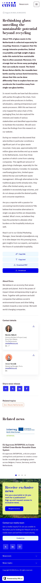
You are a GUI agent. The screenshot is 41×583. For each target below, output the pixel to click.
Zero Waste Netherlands (13, 405)
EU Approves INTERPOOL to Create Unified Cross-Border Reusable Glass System (19, 450)
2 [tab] (19, 476)
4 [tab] (25, 476)
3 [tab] (22, 476)
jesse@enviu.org (11, 368)
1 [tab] (16, 476)
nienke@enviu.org (11, 343)
